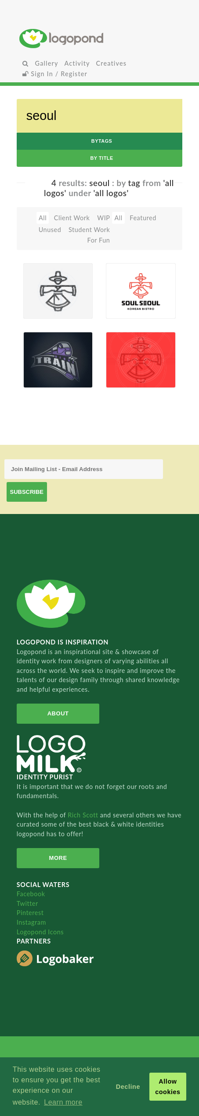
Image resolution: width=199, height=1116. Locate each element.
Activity (77, 63)
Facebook (31, 894)
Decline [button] (128, 1086)
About (58, 713)
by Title (101, 158)
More (58, 858)
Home (99, 38)
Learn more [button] (63, 1102)
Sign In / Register (54, 73)
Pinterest (30, 912)
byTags (101, 141)
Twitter (27, 903)
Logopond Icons (40, 932)
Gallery (46, 63)
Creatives (111, 63)
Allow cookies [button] (168, 1086)
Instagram (31, 922)
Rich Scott (84, 815)
